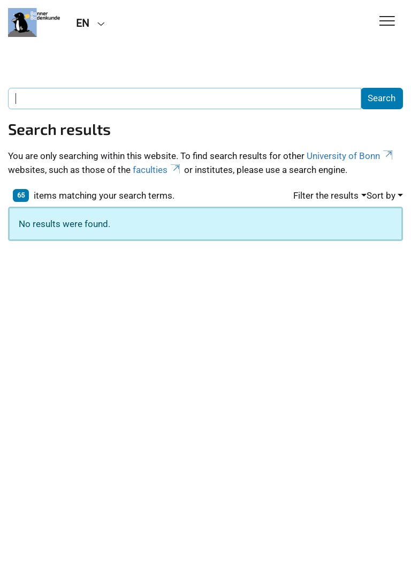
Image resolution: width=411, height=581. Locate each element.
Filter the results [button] (326, 195)
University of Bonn (350, 155)
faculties (157, 169)
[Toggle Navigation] (387, 22)
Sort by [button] (381, 195)
